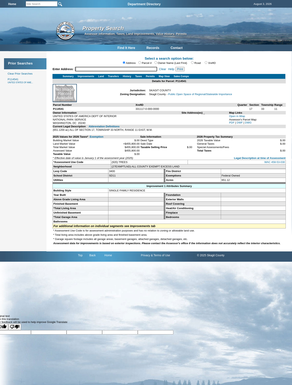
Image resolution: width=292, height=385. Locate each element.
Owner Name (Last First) (172, 62)
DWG (248, 122)
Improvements (86, 76)
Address (131, 62)
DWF (240, 122)
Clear (162, 69)
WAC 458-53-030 (274, 162)
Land (101, 76)
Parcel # (147, 62)
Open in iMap (237, 116)
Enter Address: (63, 69)
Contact (177, 48)
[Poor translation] (14, 327)
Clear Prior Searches (20, 73)
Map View (164, 76)
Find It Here (126, 48)
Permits (150, 76)
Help (171, 69)
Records (152, 48)
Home (108, 255)
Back (92, 255)
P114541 (20, 81)
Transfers (113, 76)
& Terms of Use (160, 255)
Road (197, 62)
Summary (68, 76)
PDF (232, 122)
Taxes (138, 76)
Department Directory (144, 4)
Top (80, 255)
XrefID (212, 62)
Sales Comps (181, 76)
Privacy (145, 255)
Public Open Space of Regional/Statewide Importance (200, 94)
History (127, 76)
